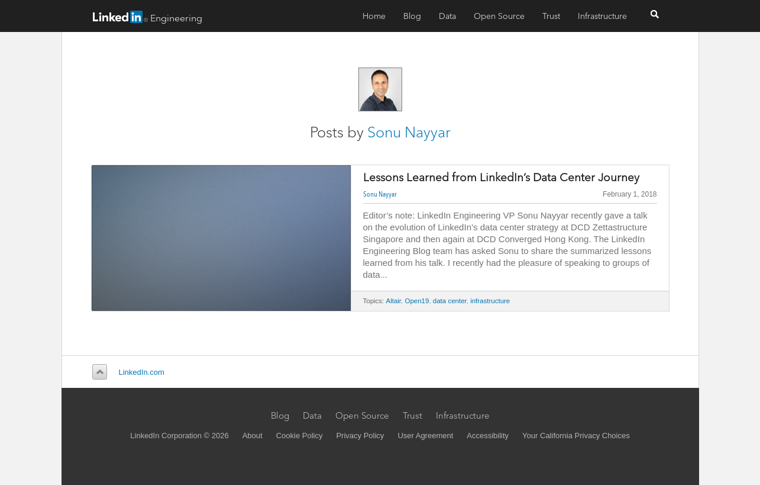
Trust (551, 16)
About (252, 435)
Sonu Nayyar (409, 132)
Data (447, 16)
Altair (394, 300)
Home (374, 16)
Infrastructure (602, 16)
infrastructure (490, 300)
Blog (412, 16)
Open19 (417, 300)
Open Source (499, 16)
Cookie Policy (299, 435)
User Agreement (425, 435)
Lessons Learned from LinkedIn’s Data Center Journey (501, 177)
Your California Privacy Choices (576, 435)
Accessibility (488, 435)
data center (450, 300)
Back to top (98, 372)
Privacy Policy (360, 435)
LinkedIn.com (141, 372)
